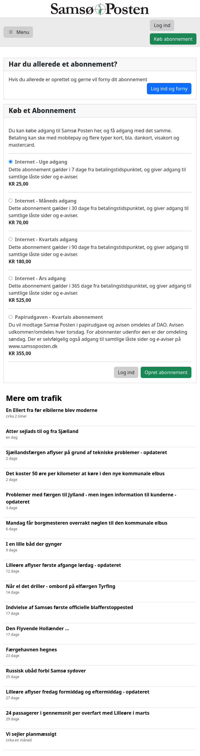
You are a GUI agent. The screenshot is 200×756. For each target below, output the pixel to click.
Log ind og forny (169, 88)
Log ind (126, 372)
